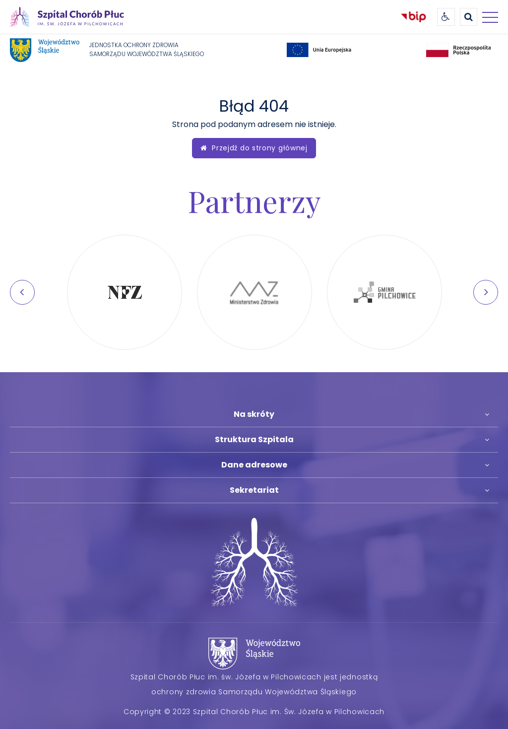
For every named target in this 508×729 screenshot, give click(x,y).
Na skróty (254, 414)
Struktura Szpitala (254, 439)
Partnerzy (254, 200)
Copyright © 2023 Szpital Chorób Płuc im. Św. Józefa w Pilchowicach (254, 712)
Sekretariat (254, 490)
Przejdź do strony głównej (254, 148)
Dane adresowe (254, 464)
